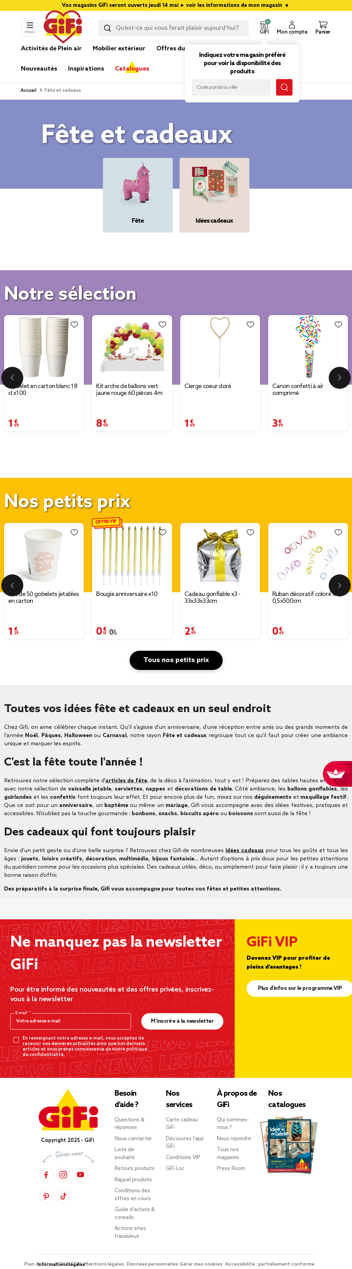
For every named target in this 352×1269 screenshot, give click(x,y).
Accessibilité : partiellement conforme (269, 1264)
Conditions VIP (183, 1158)
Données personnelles (152, 1264)
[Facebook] (46, 1174)
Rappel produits (133, 1180)
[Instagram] (63, 1174)
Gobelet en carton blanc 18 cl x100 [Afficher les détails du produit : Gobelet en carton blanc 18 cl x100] (42, 390)
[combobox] (174, 28)
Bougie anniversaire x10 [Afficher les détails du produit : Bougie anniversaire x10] (126, 594)
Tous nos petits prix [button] (176, 660)
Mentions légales (104, 1264)
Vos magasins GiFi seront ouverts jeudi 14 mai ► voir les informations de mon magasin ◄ (176, 5)
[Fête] (138, 195)
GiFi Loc (175, 1169)
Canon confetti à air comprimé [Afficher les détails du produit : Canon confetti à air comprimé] (298, 390)
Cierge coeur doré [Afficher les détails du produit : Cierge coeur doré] (207, 386)
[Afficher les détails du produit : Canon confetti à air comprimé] (308, 347)
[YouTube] (80, 1174)
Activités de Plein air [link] (51, 48)
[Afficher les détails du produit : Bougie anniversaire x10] (132, 555)
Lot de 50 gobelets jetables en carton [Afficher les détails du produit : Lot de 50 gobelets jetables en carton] (43, 598)
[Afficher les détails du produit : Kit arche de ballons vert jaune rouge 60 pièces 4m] (132, 347)
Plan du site (38, 1264)
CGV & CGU (68, 1264)
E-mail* (22, 1013)
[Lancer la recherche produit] (107, 28)
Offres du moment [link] (184, 48)
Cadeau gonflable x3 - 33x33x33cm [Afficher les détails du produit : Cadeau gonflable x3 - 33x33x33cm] (212, 598)
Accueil (29, 90)
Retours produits (135, 1169)
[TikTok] (63, 1196)
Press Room (231, 1169)
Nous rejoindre (234, 1139)
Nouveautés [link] (39, 69)
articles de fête (126, 780)
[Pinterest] (46, 1196)
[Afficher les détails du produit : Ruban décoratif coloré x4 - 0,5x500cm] (308, 555)
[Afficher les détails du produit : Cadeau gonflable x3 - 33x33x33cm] (220, 555)
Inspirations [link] (86, 69)
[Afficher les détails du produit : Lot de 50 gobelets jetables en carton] (44, 555)
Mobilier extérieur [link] (119, 48)
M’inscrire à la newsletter (182, 1021)
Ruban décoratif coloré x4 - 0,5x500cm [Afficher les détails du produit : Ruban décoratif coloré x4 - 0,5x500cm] (307, 598)
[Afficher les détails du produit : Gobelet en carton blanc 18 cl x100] (44, 347)
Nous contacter (133, 1139)
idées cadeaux (244, 850)
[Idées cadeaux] (214, 195)
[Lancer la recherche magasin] (284, 87)
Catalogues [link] (132, 69)
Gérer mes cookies (201, 1264)
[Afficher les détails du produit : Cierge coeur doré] (220, 347)
